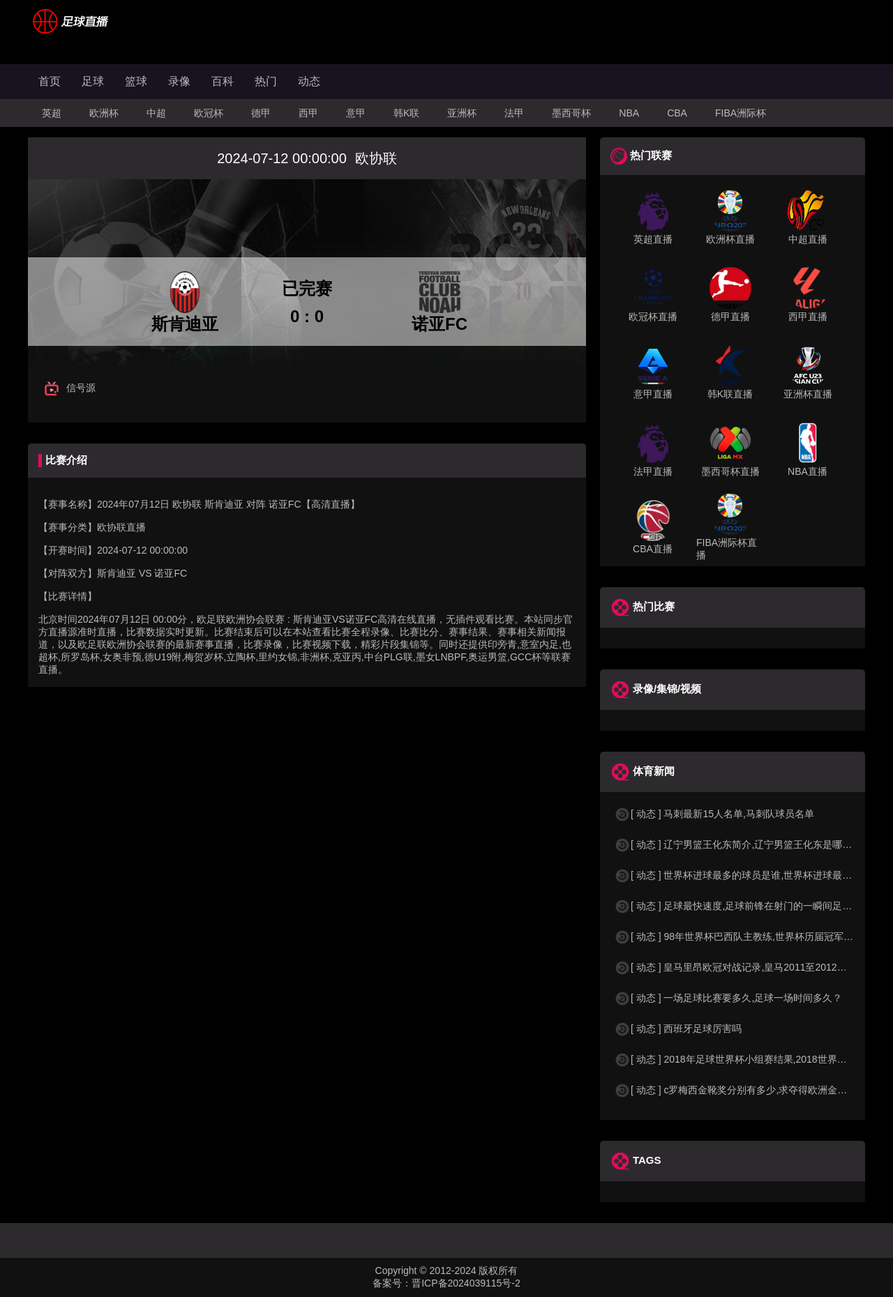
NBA (629, 113)
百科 (222, 81)
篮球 (136, 81)
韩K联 (406, 113)
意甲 (356, 113)
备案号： (392, 1283)
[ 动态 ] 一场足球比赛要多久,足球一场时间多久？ (728, 997)
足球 (93, 81)
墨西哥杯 (571, 113)
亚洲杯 (461, 113)
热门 (266, 81)
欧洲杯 (104, 113)
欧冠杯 (208, 113)
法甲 (514, 113)
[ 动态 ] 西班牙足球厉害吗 (678, 1028)
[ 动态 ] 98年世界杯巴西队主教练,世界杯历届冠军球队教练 (748, 936)
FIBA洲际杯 (740, 113)
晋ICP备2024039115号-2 (466, 1283)
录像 (179, 81)
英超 (51, 113)
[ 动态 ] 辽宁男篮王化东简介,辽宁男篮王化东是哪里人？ (742, 844)
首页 (49, 81)
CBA (677, 113)
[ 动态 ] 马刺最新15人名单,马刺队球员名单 (714, 813)
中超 (156, 113)
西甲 (308, 113)
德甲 (261, 113)
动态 (309, 81)
